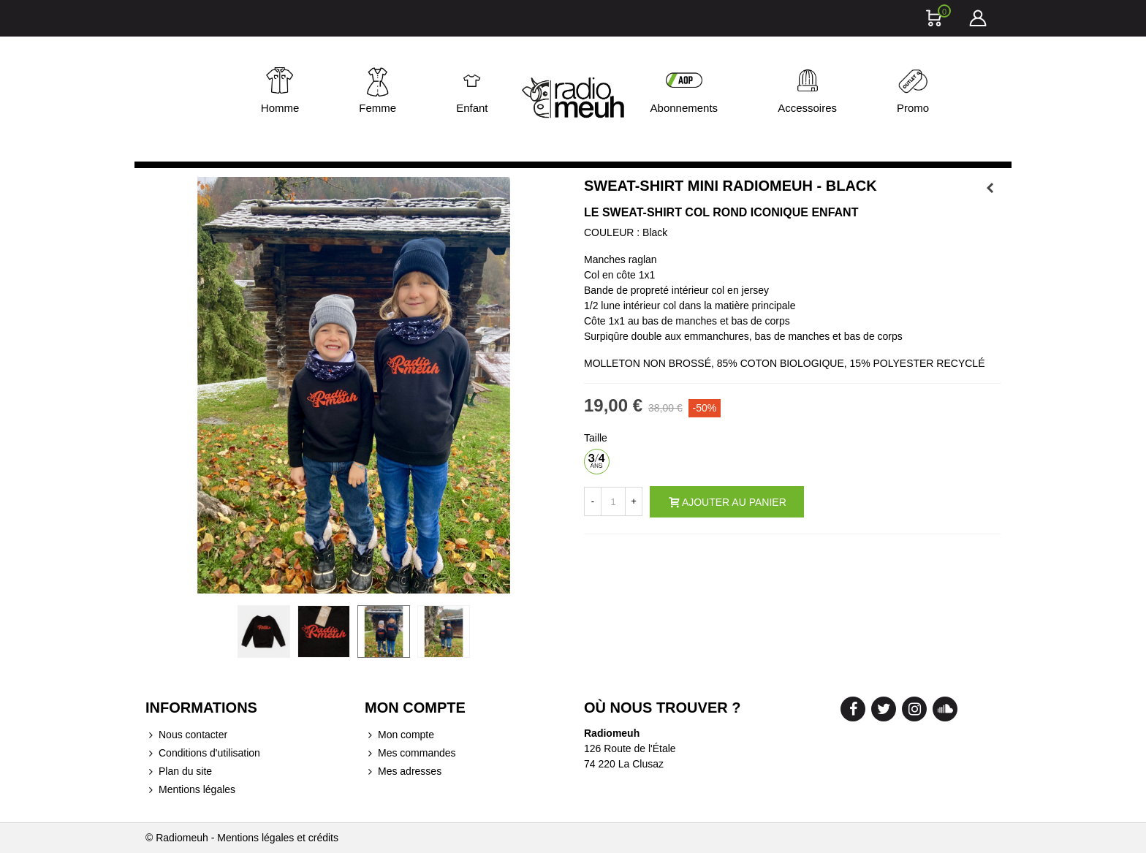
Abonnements (684, 108)
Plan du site (178, 771)
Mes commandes (410, 753)
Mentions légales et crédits (277, 837)
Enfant (471, 108)
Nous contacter (186, 735)
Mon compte (399, 735)
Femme (377, 108)
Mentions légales (190, 789)
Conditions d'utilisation (202, 753)
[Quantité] (613, 501)
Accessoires (807, 108)
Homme (280, 108)
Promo (913, 108)
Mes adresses (403, 771)
